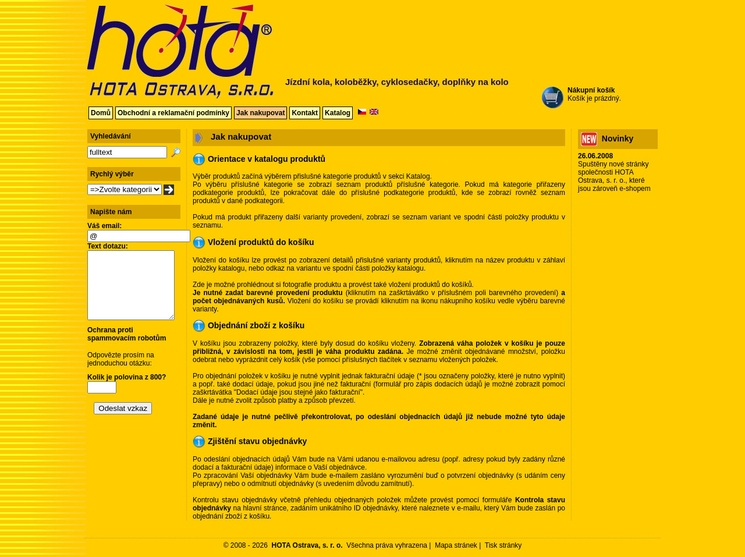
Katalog (337, 113)
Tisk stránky (503, 545)
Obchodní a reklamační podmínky (173, 113)
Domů (101, 113)
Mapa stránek (456, 545)
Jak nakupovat (260, 113)
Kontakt (305, 113)
